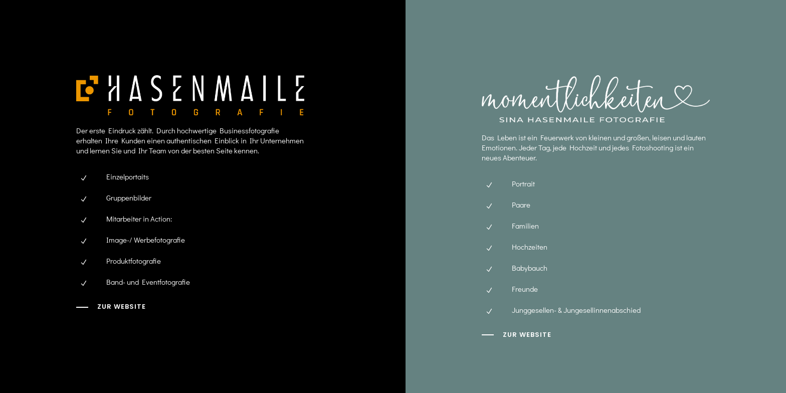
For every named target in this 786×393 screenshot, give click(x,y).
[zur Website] (111, 307)
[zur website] (516, 335)
